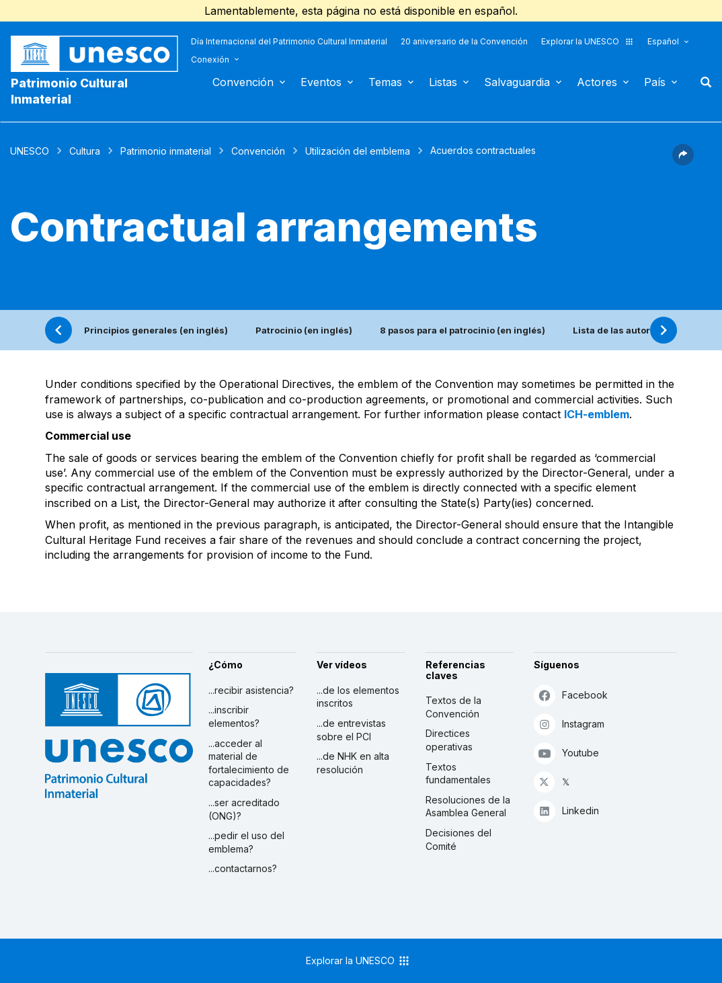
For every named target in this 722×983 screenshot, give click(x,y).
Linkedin (566, 810)
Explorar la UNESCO (587, 41)
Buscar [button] (701, 82)
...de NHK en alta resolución (353, 762)
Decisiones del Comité (458, 839)
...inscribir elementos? (233, 716)
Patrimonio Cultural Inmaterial (69, 91)
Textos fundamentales (458, 773)
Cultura (84, 151)
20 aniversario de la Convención (464, 41)
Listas (443, 82)
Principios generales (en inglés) (156, 330)
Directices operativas (449, 740)
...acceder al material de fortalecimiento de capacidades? (248, 763)
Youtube (566, 752)
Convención (243, 82)
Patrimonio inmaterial (165, 151)
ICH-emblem (596, 414)
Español (663, 41)
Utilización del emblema (357, 151)
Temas (385, 82)
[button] (683, 161)
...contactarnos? (242, 868)
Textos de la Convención (453, 707)
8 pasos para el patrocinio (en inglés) (462, 330)
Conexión (210, 59)
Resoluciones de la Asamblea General (468, 806)
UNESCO (29, 151)
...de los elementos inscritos (358, 696)
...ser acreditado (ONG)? (244, 809)
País (655, 82)
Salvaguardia (517, 82)
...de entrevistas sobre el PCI (351, 729)
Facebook (571, 694)
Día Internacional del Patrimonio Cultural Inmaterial (289, 41)
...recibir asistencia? (251, 690)
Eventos (321, 82)
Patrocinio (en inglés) (303, 330)
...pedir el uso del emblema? (246, 842)
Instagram (569, 723)
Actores (597, 82)
